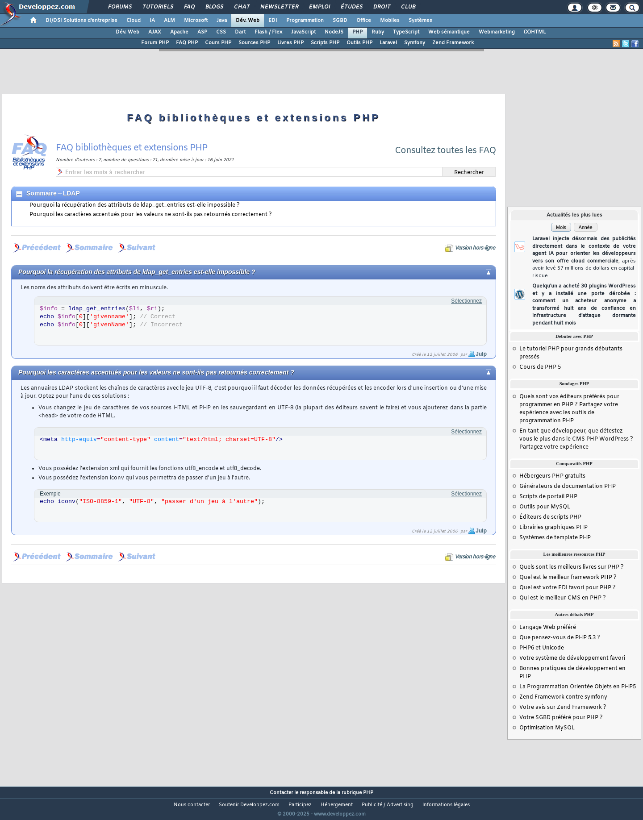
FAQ (189, 7)
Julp (481, 354)
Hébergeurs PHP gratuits (552, 476)
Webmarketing (497, 32)
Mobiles (390, 20)
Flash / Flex (268, 32)
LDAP (71, 193)
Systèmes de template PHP (555, 537)
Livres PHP (290, 43)
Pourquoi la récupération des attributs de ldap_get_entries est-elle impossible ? (134, 205)
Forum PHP (155, 43)
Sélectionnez (466, 301)
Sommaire (41, 193)
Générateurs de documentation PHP (567, 486)
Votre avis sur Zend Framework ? (562, 707)
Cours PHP (218, 43)
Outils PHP (359, 43)
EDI (272, 20)
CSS (221, 32)
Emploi (319, 7)
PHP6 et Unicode (541, 648)
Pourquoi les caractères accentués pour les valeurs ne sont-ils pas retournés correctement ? (150, 214)
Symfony (414, 43)
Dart (240, 32)
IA (152, 20)
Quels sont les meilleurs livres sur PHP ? (571, 567)
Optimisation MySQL (547, 728)
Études (351, 7)
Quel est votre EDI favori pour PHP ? (567, 587)
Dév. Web (247, 20)
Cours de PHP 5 (540, 367)
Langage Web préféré (547, 627)
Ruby (378, 32)
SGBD (340, 20)
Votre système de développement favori (572, 658)
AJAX (154, 32)
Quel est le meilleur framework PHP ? (568, 577)
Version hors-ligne (475, 248)
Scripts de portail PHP (548, 496)
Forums (119, 7)
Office (363, 20)
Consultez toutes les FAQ (445, 151)
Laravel (388, 43)
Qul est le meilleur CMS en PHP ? (562, 598)
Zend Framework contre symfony (563, 697)
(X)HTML (535, 32)
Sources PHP (254, 43)
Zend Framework (453, 43)
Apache (179, 32)
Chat (241, 7)
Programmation (305, 20)
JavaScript (303, 32)
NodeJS (334, 32)
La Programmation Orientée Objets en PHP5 (577, 687)
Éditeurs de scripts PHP (550, 517)
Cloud (133, 20)
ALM (169, 20)
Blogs (214, 7)
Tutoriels (157, 7)
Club (408, 7)
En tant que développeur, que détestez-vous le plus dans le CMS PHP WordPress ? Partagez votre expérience (576, 439)
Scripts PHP (325, 43)
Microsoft (196, 20)
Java (222, 20)
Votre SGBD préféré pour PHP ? (561, 717)
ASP (202, 32)
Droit (381, 7)
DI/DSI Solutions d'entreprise (81, 20)
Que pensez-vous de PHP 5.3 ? (559, 637)
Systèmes (420, 20)
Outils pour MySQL (544, 507)
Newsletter (279, 7)
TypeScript (406, 32)
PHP (357, 32)
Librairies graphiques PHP (553, 527)
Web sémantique (449, 32)
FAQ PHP (187, 43)
